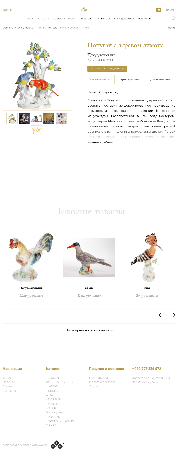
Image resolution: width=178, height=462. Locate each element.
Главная (8, 43)
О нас (31, 34)
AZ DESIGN (53, 399)
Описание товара (99, 95)
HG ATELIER (54, 403)
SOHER (51, 408)
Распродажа (55, 412)
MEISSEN (30, 43)
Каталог (43, 34)
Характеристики (129, 95)
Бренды (86, 34)
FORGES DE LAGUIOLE (62, 421)
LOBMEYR (53, 416)
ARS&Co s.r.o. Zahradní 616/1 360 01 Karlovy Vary (151, 380)
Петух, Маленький (31, 303)
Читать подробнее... (100, 158)
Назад (171, 43)
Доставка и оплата (160, 95)
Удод (147, 303)
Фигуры (41, 43)
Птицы (52, 43)
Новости (59, 34)
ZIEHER (51, 425)
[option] (31, 282)
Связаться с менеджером (107, 84)
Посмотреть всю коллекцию (89, 346)
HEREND (52, 390)
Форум (73, 34)
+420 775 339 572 (146, 369)
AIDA (49, 395)
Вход (170, 17)
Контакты (144, 34)
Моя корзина (98, 377)
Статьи (99, 34)
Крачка (89, 303)
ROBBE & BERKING (59, 382)
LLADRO (52, 386)
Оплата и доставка (121, 34)
